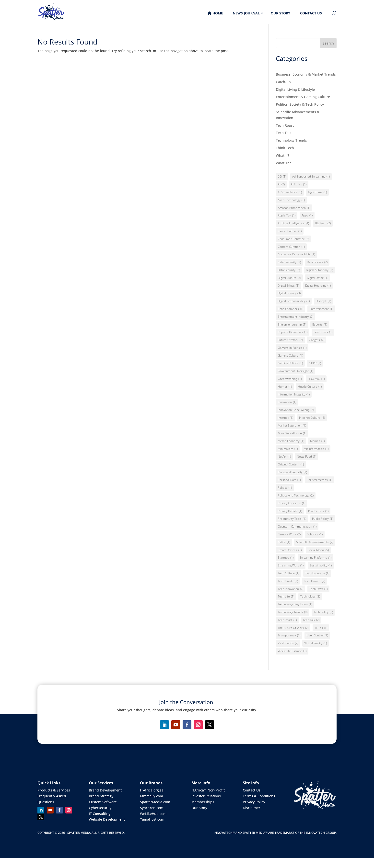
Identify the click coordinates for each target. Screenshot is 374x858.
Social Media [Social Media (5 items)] (318, 550)
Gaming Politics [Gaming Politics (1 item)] (290, 363)
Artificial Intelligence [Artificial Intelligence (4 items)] (293, 223)
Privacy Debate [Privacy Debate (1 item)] (290, 511)
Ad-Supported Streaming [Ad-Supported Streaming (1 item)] (311, 177)
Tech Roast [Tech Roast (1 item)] (287, 620)
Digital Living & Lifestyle (295, 89)
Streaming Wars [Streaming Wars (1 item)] (291, 565)
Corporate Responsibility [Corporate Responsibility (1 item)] (296, 254)
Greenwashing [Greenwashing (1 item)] (290, 379)
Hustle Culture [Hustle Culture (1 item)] (310, 387)
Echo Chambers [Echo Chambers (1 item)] (290, 309)
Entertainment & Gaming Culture (303, 96)
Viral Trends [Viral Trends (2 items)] (288, 643)
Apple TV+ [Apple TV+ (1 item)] (286, 215)
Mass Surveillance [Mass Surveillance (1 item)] (292, 433)
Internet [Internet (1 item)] (285, 418)
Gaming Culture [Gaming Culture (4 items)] (290, 356)
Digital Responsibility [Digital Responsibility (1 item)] (294, 301)
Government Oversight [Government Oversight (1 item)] (295, 371)
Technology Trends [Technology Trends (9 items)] (292, 612)
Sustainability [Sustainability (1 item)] (321, 565)
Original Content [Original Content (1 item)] (291, 464)
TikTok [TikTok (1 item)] (321, 628)
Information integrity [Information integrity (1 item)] (294, 394)
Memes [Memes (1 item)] (317, 441)
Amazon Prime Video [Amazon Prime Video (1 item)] (294, 208)
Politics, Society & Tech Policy (300, 104)
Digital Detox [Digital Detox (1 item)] (317, 278)
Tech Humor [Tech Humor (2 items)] (314, 581)
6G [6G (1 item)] (282, 177)
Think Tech (285, 148)
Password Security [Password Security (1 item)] (292, 472)
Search (328, 43)
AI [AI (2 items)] (281, 184)
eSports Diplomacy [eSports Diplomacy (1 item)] (292, 332)
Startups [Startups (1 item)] (285, 558)
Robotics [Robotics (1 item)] (315, 534)
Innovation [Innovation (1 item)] (287, 402)
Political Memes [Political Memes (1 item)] (319, 480)
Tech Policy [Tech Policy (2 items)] (323, 612)
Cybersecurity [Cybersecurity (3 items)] (289, 262)
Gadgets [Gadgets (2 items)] (316, 340)
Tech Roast (285, 125)
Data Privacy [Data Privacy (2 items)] (317, 262)
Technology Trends (291, 140)
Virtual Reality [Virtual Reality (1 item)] (315, 643)
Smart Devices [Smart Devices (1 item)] (290, 550)
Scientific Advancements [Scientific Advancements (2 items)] (314, 542)
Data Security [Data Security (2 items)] (289, 270)
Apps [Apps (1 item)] (307, 215)
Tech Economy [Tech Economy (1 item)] (317, 573)
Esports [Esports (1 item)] (319, 324)
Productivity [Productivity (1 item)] (318, 511)
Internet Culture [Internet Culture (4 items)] (312, 418)
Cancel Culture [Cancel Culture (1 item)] (290, 231)
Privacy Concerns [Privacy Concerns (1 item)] (291, 503)
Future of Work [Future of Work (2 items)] (290, 340)
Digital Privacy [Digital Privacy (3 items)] (289, 293)
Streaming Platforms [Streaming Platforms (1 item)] (315, 558)
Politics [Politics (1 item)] (285, 488)
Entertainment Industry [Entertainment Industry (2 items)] (295, 317)
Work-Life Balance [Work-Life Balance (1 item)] (292, 651)
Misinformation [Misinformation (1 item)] (316, 449)
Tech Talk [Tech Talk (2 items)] (311, 620)
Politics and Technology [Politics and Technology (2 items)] (296, 495)
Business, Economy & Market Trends (306, 74)
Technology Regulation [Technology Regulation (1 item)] (295, 604)
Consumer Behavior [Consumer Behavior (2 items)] (293, 239)
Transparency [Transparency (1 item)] (289, 635)
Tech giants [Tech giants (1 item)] (288, 581)
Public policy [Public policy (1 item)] (322, 519)
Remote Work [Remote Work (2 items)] (289, 534)
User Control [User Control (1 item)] (317, 635)
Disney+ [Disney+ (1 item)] (323, 301)
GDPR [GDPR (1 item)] (315, 363)
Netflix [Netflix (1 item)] (284, 457)
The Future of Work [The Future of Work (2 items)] (293, 628)
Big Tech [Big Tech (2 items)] (323, 223)
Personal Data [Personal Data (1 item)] (289, 480)
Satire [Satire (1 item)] (284, 542)
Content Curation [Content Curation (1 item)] (291, 247)
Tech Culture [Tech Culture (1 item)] (288, 573)
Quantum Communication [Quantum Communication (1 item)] (297, 527)
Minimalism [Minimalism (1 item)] (288, 449)
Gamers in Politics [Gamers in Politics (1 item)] (292, 348)
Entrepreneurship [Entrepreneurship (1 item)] (292, 324)
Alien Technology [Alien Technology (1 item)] (291, 200)
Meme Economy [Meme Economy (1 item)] (291, 441)
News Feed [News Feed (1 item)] (306, 457)
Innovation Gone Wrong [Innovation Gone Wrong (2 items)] (296, 410)
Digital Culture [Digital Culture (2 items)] (289, 278)
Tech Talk (284, 132)
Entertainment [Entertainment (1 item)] (321, 309)
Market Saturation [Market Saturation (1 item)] (292, 426)
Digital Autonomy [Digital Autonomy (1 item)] (319, 270)
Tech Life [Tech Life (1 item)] (286, 596)
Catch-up (283, 81)
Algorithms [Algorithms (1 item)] (317, 192)
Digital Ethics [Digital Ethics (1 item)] (288, 286)
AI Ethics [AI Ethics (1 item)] (298, 184)
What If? (282, 155)
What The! (284, 163)
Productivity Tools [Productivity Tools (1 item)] (292, 519)
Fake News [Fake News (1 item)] (323, 332)
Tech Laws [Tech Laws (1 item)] (318, 589)
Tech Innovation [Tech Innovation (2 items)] (290, 589)
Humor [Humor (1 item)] (285, 387)
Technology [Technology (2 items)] (310, 596)
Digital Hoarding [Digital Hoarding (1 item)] (318, 286)
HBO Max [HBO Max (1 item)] (316, 379)
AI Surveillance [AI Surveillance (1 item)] (290, 192)
